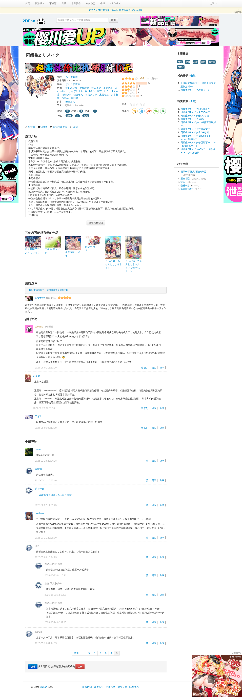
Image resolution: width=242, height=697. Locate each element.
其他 (86, 116)
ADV (180, 62)
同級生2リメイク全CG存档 (194, 115)
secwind (39, 326)
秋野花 (65, 98)
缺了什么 (39, 488)
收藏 (75, 127)
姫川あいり (71, 88)
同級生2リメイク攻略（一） (195, 90)
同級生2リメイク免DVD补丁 (195, 112)
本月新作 (76, 3)
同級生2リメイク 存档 (192, 119)
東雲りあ (104, 94)
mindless (39, 513)
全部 (192, 75)
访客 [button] (213, 3)
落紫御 (38, 469)
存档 (69, 116)
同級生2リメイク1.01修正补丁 (196, 109)
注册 (80, 666)
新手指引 (99, 687)
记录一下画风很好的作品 (193, 171)
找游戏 (39, 3)
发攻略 (31, 127)
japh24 (48, 564)
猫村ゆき (66, 94)
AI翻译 (181, 67)
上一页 (86, 653)
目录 (64, 3)
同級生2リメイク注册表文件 (195, 129)
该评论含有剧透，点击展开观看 (55, 495)
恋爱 (195, 62)
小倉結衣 (108, 88)
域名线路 (134, 687)
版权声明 (87, 687)
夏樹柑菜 (84, 88)
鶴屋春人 (78, 94)
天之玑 (38, 416)
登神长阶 (185, 185)
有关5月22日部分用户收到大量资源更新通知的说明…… (118, 10)
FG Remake (71, 76)
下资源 (52, 3)
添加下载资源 (60, 127)
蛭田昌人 (70, 101)
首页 (27, 3)
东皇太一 (37, 376)
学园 (188, 62)
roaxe (38, 449)
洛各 (37, 546)
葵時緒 (74, 98)
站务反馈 (122, 687)
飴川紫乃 (90, 91)
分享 (162, 367)
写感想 (44, 127)
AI (77, 116)
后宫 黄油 (185, 178)
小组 (102, 3)
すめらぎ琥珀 (73, 84)
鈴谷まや (96, 88)
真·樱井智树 (40, 298)
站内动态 (90, 3)
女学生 (212, 62)
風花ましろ (103, 91)
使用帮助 (110, 687)
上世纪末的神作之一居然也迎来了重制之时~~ (49, 290)
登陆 (33, 666)
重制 (203, 62)
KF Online (115, 3)
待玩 (182, 182)
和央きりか (91, 94)
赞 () (145, 367)
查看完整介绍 (96, 222)
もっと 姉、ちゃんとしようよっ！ (113, 264)
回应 (154, 367)
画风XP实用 (186, 189)
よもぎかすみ (76, 91)
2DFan (29, 21)
